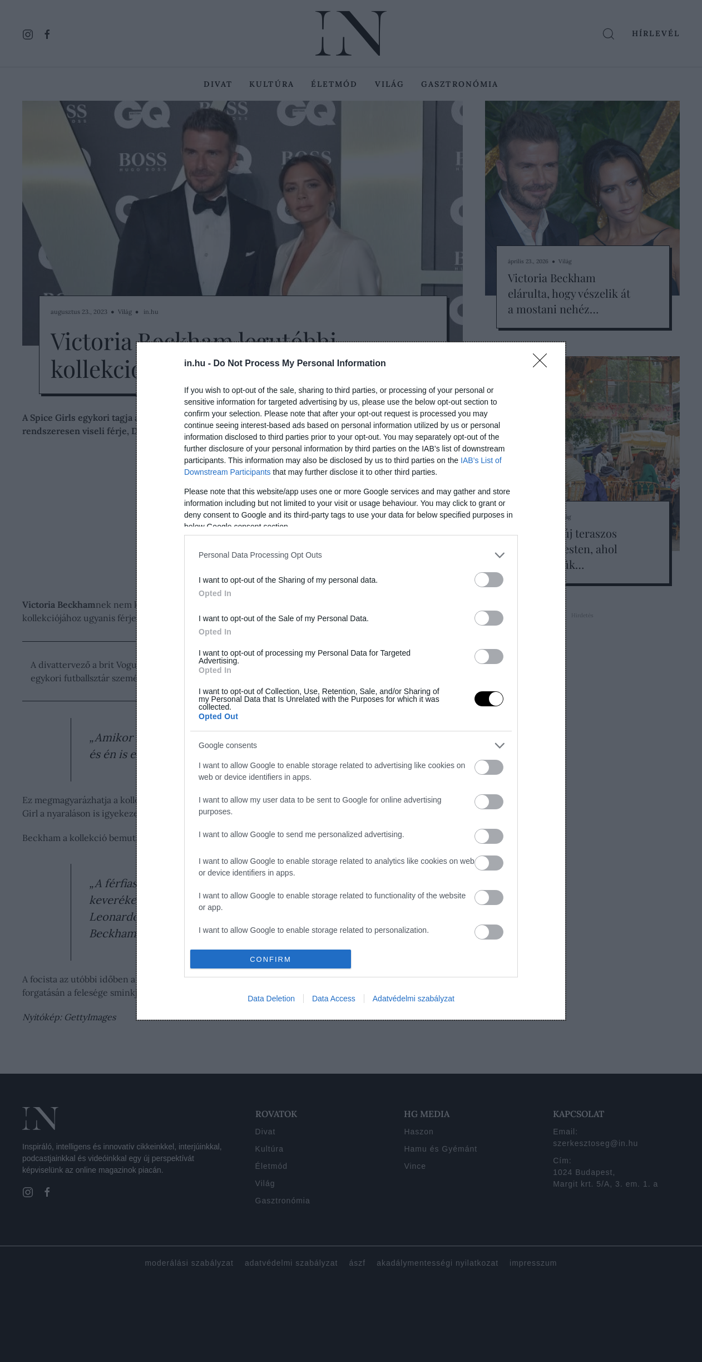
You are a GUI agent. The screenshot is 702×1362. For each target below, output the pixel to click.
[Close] (543, 364)
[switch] (488, 579)
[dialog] (351, 681)
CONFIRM (270, 959)
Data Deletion (271, 998)
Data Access (333, 998)
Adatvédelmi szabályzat (413, 998)
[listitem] (351, 555)
